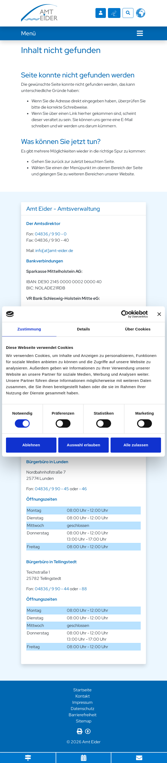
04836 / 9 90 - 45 (52, 488)
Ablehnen (31, 445)
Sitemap (83, 720)
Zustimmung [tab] (29, 329)
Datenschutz (82, 708)
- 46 (83, 488)
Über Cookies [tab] (138, 329)
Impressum (82, 701)
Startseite (82, 689)
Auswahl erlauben (83, 445)
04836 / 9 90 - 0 (51, 233)
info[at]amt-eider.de (54, 250)
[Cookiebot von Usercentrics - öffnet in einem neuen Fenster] (125, 314)
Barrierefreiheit (83, 714)
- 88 (83, 588)
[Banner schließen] (159, 314)
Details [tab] (83, 329)
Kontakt (82, 695)
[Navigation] (140, 32)
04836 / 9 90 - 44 (52, 588)
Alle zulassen (136, 445)
